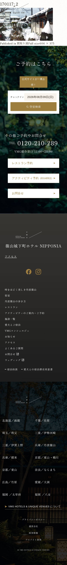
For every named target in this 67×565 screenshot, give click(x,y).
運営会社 (33, 526)
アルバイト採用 (33, 539)
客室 (7, 295)
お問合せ (10, 354)
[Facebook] (28, 271)
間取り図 (22, 43)
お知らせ (10, 336)
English (19, 12)
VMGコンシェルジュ (17, 330)
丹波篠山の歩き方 (15, 301)
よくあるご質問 (14, 348)
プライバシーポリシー (33, 519)
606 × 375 (47, 43)
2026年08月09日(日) (40, 97)
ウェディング (13, 360)
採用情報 (33, 532)
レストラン (11, 307)
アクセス (11, 256)
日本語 (8, 12)
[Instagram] (38, 271)
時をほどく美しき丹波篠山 (21, 289)
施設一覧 (10, 319)
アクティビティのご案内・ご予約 (24, 313)
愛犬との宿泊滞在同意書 (38, 369)
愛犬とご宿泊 (13, 324)
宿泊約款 (12, 369)
